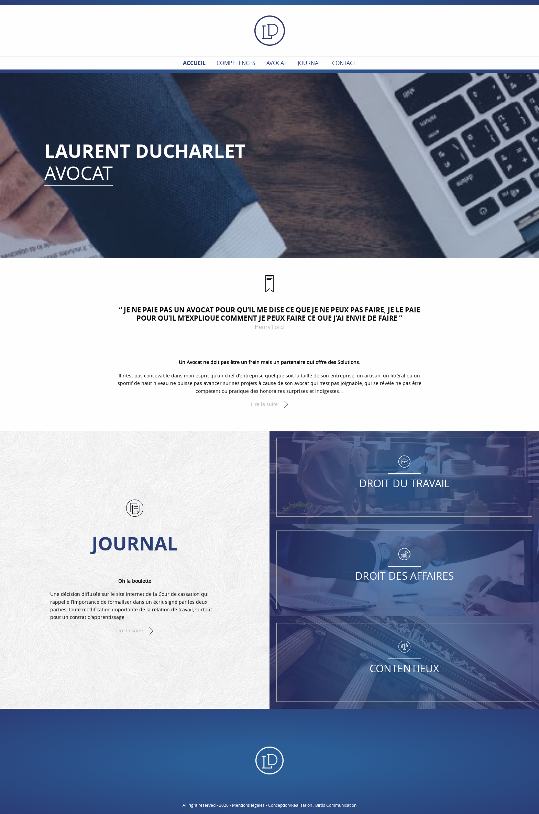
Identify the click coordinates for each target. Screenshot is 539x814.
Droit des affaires (404, 576)
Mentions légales (248, 805)
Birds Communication (335, 805)
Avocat (276, 63)
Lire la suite (264, 404)
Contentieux (404, 668)
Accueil (194, 63)
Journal (309, 63)
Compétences (236, 63)
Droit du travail (404, 483)
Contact (344, 63)
